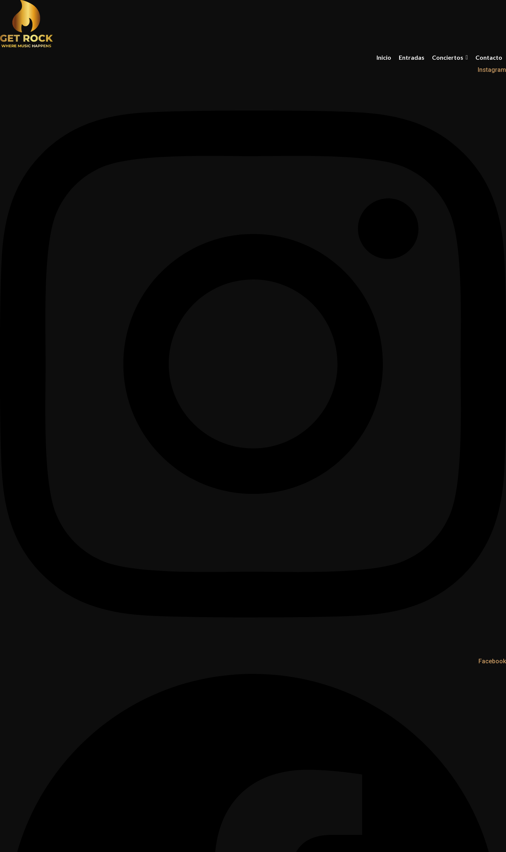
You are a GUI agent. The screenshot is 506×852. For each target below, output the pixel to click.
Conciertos (450, 57)
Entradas (411, 57)
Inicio (383, 57)
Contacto (488, 57)
